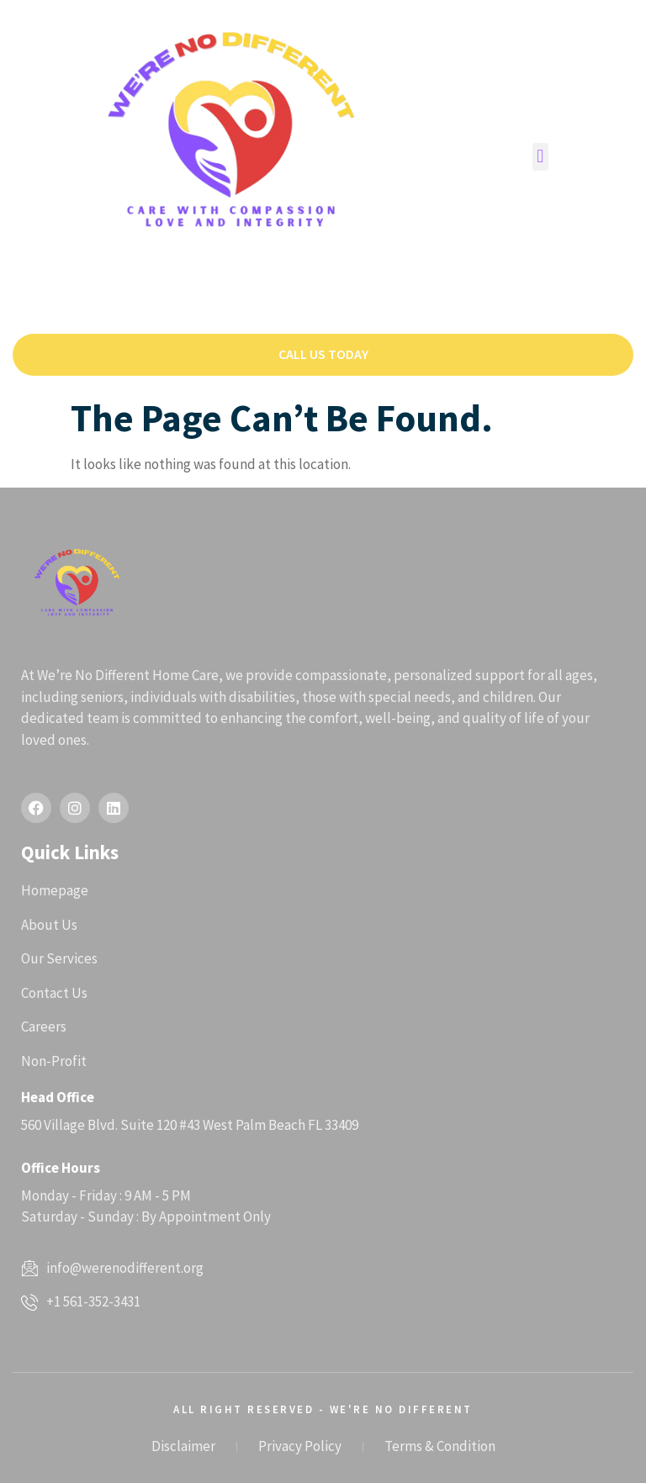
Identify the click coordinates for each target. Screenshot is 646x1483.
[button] (540, 157)
